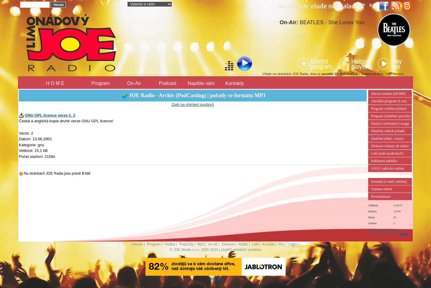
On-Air (134, 83)
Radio (243, 244)
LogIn (292, 244)
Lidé (255, 244)
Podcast (167, 83)
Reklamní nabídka (384, 161)
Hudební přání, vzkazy (387, 138)
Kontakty (234, 83)
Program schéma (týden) (388, 108)
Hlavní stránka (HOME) (388, 94)
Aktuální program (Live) (389, 101)
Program (100, 83)
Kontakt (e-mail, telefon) (389, 181)
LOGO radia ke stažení (387, 168)
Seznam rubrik (381, 189)
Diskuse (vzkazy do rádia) (390, 146)
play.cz (404, 233)
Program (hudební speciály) (391, 116)
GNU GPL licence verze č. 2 (50, 115)
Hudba (170, 244)
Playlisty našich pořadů (388, 131)
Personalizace (381, 196)
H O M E (55, 83)
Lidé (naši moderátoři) (387, 153)
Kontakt (268, 244)
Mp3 (200, 244)
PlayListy (186, 244)
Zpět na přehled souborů (193, 104)
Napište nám (201, 83)
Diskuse (228, 244)
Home (138, 244)
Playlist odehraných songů (390, 123)
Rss (282, 244)
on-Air (213, 244)
